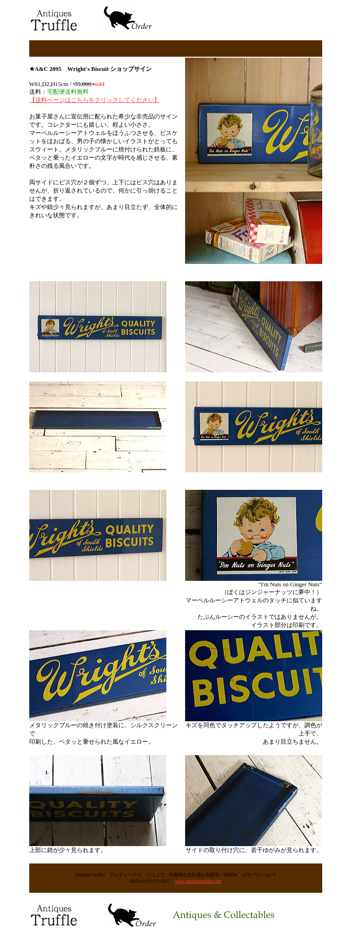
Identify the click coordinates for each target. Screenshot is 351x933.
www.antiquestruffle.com (198, 881)
